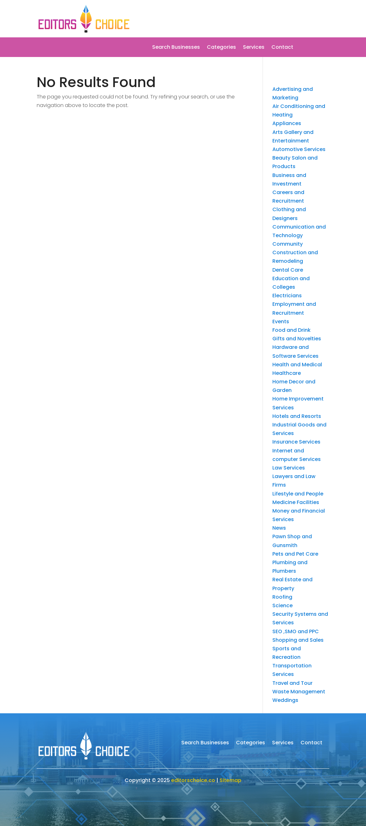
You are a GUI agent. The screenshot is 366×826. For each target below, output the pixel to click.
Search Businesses (176, 48)
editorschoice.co (193, 780)
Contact (282, 48)
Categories (221, 48)
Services (253, 48)
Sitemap (230, 780)
